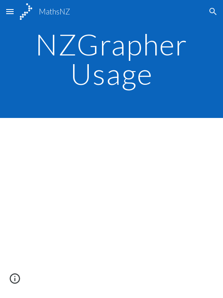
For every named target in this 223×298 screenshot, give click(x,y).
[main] (111, 58)
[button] (10, 11)
